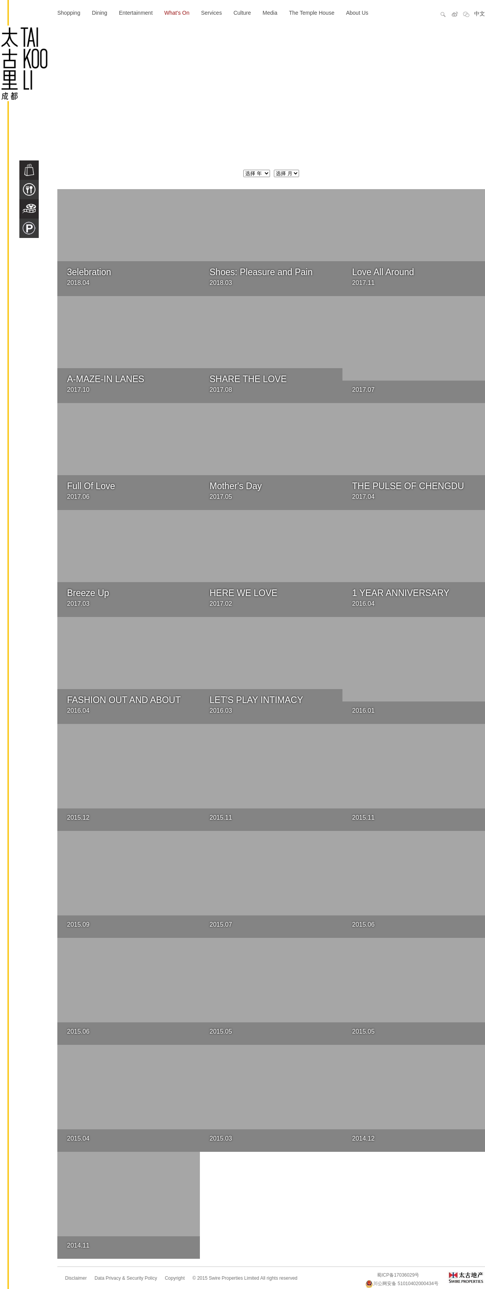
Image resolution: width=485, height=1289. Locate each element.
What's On (176, 13)
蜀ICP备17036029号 (398, 1275)
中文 (479, 13)
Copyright (174, 1278)
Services (211, 13)
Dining (99, 13)
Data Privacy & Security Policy (126, 1278)
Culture (242, 13)
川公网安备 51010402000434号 (402, 1283)
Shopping (68, 13)
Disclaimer (76, 1278)
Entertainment (136, 13)
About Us (357, 13)
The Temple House (311, 13)
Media (270, 13)
